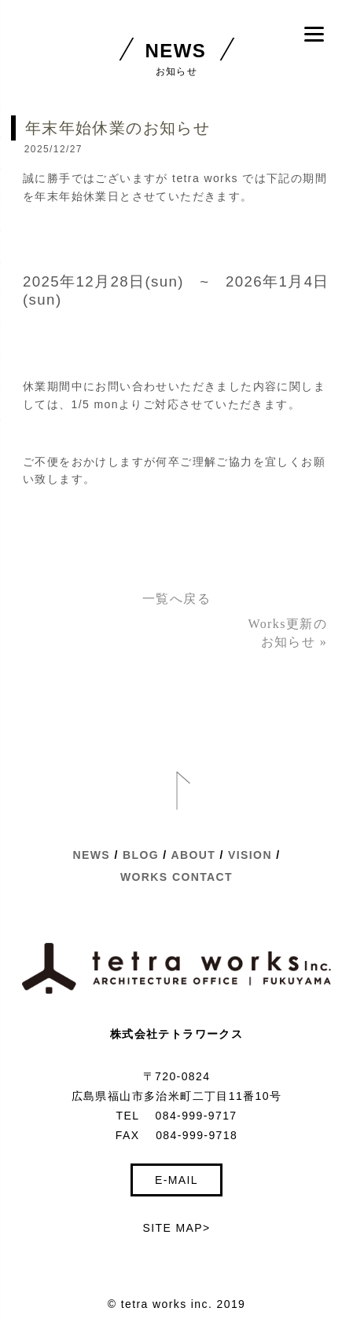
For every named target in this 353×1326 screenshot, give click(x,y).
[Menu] (314, 33)
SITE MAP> (176, 1228)
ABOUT (193, 855)
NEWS (92, 855)
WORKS (144, 877)
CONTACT (202, 877)
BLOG (141, 855)
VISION (250, 855)
